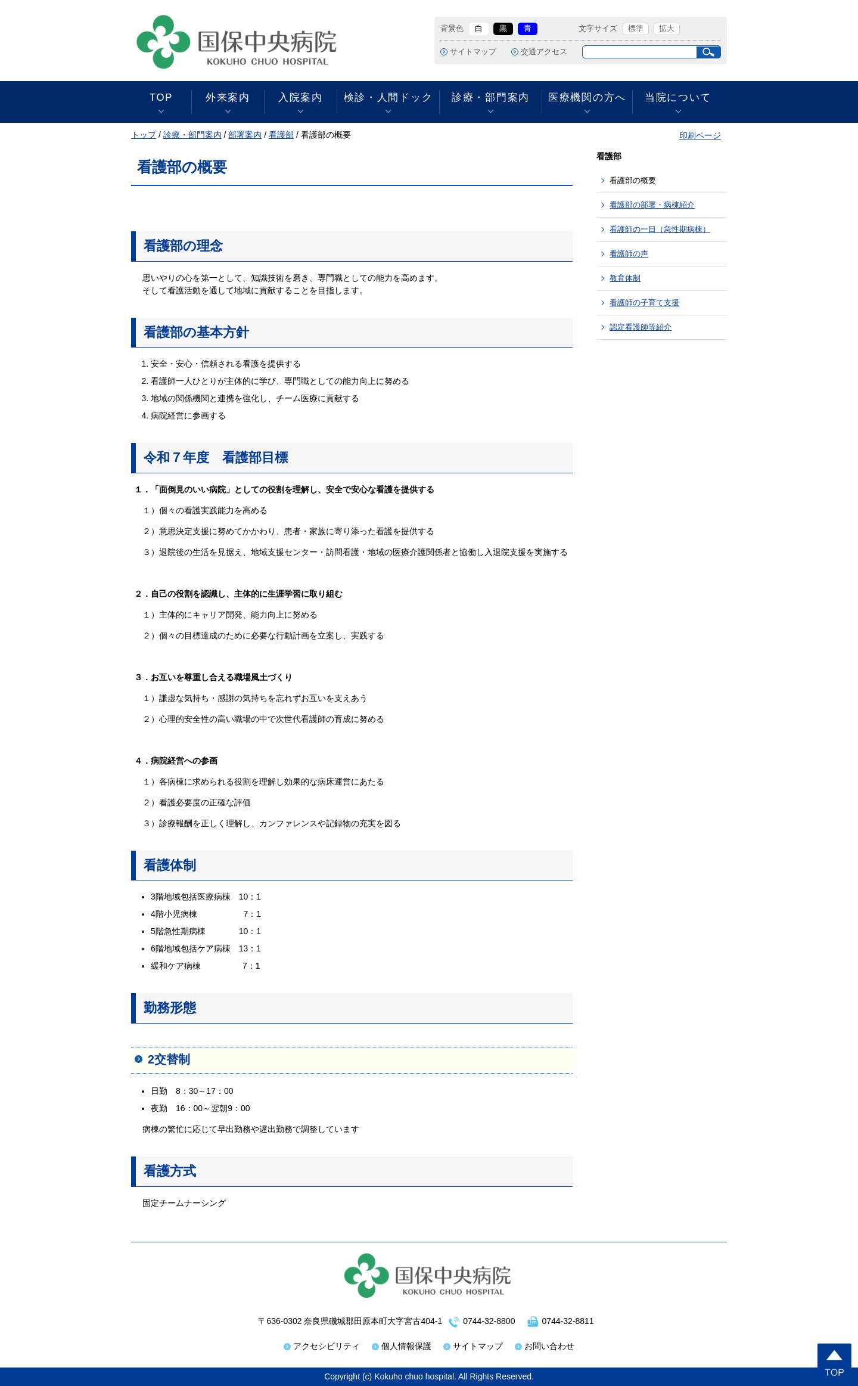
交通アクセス (544, 52)
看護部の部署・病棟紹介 (652, 204)
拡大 (666, 28)
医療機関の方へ (587, 97)
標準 (636, 28)
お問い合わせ (549, 1346)
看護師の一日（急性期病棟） (660, 229)
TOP (161, 97)
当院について (678, 97)
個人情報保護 (406, 1346)
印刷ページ (700, 135)
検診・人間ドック (388, 97)
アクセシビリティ (326, 1346)
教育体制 (625, 278)
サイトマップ (473, 52)
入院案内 (300, 97)
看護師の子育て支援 (644, 302)
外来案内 (228, 97)
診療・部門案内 (491, 97)
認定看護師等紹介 (641, 327)
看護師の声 (629, 253)
